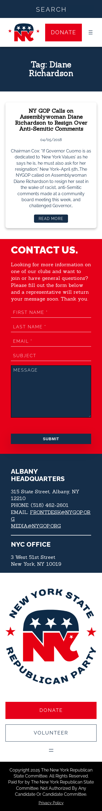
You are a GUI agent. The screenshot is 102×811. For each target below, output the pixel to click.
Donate (63, 32)
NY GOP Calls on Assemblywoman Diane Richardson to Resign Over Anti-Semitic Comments (51, 120)
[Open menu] (90, 32)
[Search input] (51, 9)
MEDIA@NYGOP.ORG (36, 526)
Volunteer (51, 733)
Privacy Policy (51, 803)
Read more (53, 219)
